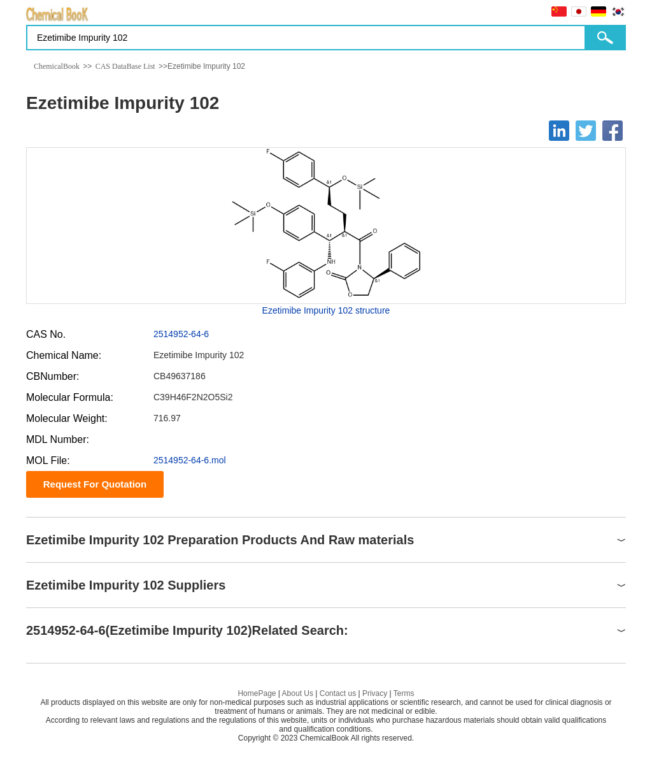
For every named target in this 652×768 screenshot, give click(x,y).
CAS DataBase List (125, 66)
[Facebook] (612, 130)
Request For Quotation (95, 484)
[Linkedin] (559, 130)
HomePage (256, 693)
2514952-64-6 (181, 334)
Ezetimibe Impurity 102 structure (326, 310)
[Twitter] (586, 130)
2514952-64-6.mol (189, 460)
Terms (404, 693)
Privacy (374, 693)
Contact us (338, 693)
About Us (297, 693)
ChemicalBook (57, 66)
